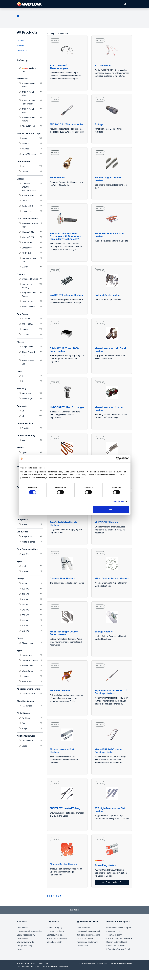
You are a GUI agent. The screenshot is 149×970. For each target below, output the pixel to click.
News (19, 949)
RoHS (23, 524)
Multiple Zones (27, 542)
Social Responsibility (26, 935)
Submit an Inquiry (54, 928)
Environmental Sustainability (29, 931)
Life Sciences (82, 946)
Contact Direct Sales (55, 935)
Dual (22, 723)
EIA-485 (24, 554)
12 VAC (23, 583)
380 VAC (24, 615)
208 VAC (24, 599)
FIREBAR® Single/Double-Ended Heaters (64, 633)
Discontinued (26, 643)
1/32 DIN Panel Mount (27, 119)
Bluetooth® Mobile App (28, 225)
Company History (24, 946)
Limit (22, 566)
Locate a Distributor (55, 931)
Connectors (25, 655)
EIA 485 (23, 267)
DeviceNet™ (25, 248)
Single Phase (26, 347)
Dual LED (24, 201)
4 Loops (24, 149)
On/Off (23, 171)
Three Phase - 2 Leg (27, 353)
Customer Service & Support (118, 928)
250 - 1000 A (26, 324)
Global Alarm (26, 741)
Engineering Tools (114, 931)
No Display (25, 718)
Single (23, 729)
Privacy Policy (30, 963)
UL (21, 416)
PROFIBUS (25, 253)
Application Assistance (57, 938)
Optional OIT (26, 206)
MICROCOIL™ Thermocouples (67, 124)
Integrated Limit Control (27, 294)
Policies (20, 963)
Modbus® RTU (26, 232)
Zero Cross (25, 393)
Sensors (20, 46)
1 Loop (23, 138)
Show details (118, 501)
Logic (23, 746)
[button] (125, 4)
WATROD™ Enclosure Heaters (66, 295)
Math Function (27, 307)
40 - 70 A (24, 334)
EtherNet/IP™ (26, 242)
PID (22, 166)
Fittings (23, 676)
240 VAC (24, 605)
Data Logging (26, 301)
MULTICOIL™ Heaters (106, 522)
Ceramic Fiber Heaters (62, 578)
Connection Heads (28, 660)
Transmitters (26, 666)
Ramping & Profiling (25, 286)
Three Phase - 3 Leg (27, 362)
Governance (22, 938)
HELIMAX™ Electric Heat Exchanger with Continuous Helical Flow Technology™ (65, 236)
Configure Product (111, 882)
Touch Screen (26, 195)
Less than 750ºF (27, 694)
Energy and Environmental (88, 931)
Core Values (22, 928)
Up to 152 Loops (27, 154)
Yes (22, 440)
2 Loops (24, 143)
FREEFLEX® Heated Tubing (65, 808)
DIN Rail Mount (27, 126)
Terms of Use (43, 963)
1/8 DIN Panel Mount (26, 93)
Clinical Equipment (85, 938)
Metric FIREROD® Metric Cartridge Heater (108, 750)
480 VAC (24, 620)
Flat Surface (25, 706)
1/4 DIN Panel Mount (26, 110)
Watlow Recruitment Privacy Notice (55, 966)
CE (21, 411)
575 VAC (24, 626)
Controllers (21, 51)
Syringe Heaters (104, 631)
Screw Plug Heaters (106, 865)
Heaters (20, 41)
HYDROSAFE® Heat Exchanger (67, 407)
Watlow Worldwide (25, 942)
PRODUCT (55, 40)
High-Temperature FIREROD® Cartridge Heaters (111, 692)
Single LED (25, 211)
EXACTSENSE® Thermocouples (59, 67)
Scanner (24, 571)
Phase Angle (26, 399)
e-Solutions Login (54, 942)
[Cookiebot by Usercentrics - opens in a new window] (118, 459)
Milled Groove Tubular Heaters (112, 578)
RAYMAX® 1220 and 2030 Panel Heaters (64, 349)
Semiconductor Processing (88, 935)
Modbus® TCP (26, 237)
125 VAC (24, 594)
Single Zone (25, 536)
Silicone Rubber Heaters (63, 864)
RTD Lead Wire (103, 65)
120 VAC (24, 589)
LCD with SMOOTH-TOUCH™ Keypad (28, 187)
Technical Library (114, 935)
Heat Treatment (83, 928)
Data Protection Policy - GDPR (28, 966)
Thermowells (26, 681)
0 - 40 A (23, 329)
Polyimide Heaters (60, 690)
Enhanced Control (28, 279)
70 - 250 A (24, 319)
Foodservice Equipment (87, 942)
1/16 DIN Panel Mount (27, 85)
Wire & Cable (26, 671)
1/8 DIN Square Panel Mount (27, 102)
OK (110, 509)
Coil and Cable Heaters (107, 295)
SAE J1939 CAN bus (27, 260)
